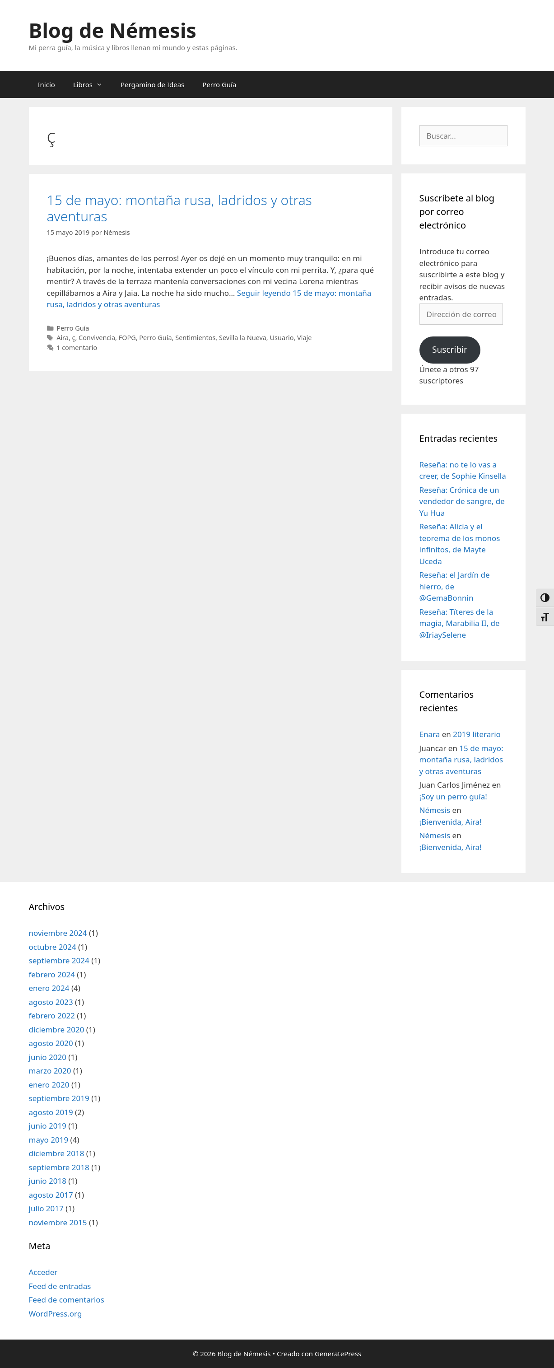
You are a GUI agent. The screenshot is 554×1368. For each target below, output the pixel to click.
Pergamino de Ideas (152, 84)
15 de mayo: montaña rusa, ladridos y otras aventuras (179, 208)
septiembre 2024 (59, 960)
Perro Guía (219, 84)
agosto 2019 (51, 1112)
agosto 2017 (51, 1195)
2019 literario (477, 734)
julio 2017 (46, 1208)
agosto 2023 (51, 1002)
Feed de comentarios (66, 1299)
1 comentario (76, 347)
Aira (62, 337)
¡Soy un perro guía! (453, 796)
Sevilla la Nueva (242, 337)
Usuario (281, 337)
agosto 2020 (51, 1043)
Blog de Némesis (112, 30)
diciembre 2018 (56, 1153)
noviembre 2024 (58, 933)
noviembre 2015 (58, 1222)
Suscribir (449, 349)
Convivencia (97, 337)
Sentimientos (195, 337)
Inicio (46, 84)
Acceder (43, 1272)
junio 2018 (47, 1181)
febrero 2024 (52, 974)
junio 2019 (47, 1126)
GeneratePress (338, 1353)
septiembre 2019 (59, 1098)
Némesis (435, 810)
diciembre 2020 (56, 1029)
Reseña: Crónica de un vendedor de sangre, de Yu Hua (462, 501)
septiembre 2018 (59, 1167)
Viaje (304, 337)
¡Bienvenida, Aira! (450, 822)
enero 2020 (49, 1084)
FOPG (127, 337)
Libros (92, 84)
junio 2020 (47, 1057)
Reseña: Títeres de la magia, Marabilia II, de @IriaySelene (459, 623)
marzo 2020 (50, 1070)
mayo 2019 (49, 1140)
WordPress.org (55, 1313)
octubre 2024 (52, 947)
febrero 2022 (52, 1015)
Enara (429, 734)
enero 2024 (49, 988)
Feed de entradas (60, 1286)
